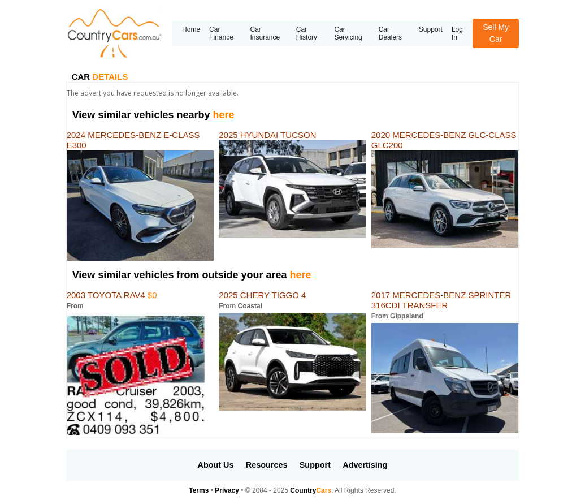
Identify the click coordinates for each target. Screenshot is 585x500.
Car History (306, 33)
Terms (199, 490)
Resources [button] (267, 464)
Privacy (227, 490)
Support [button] (315, 464)
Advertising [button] (365, 464)
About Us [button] (216, 464)
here (223, 114)
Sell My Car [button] (496, 33)
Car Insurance (265, 33)
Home (191, 29)
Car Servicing (348, 33)
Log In (457, 33)
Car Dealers (390, 33)
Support (431, 29)
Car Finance (221, 33)
